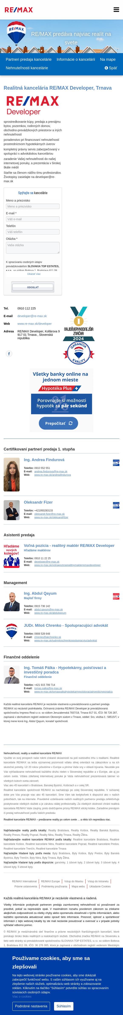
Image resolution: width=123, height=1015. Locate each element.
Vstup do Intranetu (98, 881)
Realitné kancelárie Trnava (51, 848)
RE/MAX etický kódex (83, 808)
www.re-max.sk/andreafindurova (52, 474)
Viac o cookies (21, 996)
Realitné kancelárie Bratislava (90, 839)
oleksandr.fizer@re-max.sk (49, 513)
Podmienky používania (54, 886)
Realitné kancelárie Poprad (70, 844)
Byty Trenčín (21, 857)
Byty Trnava (49, 857)
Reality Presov (12, 834)
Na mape (108, 59)
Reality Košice (79, 830)
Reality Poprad (29, 834)
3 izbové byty (108, 862)
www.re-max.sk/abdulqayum (50, 612)
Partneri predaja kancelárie (28, 59)
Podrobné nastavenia (31, 1006)
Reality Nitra (46, 834)
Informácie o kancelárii (76, 59)
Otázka (11, 238)
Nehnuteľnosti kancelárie (27, 68)
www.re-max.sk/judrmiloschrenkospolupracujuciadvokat (65, 640)
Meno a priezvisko (18, 200)
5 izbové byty (25, 866)
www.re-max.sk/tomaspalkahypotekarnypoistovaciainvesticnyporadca (73, 691)
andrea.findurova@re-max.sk (50, 471)
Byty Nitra (35, 857)
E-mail (11, 213)
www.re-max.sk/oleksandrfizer (51, 517)
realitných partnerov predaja (89, 799)
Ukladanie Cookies (100, 886)
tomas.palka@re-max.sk (48, 688)
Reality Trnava (63, 834)
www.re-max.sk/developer (34, 323)
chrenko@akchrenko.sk (47, 637)
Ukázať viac (34, 273)
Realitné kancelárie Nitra (40, 844)
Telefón (11, 226)
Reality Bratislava (58, 830)
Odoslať (33, 287)
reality (55, 819)
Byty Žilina (63, 857)
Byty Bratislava (61, 853)
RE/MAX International (24, 881)
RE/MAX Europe (50, 881)
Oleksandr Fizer (38, 502)
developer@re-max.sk (32, 316)
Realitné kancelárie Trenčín (19, 848)
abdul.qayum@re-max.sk (48, 609)
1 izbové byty (74, 862)
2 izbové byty (91, 862)
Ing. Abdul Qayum (40, 595)
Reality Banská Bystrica (104, 830)
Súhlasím (64, 1006)
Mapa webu (78, 886)
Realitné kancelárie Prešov (103, 844)
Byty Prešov (95, 853)
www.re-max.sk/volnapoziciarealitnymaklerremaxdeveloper (67, 565)
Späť (111, 68)
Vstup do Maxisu (73, 881)
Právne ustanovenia (25, 886)
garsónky (60, 862)
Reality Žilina (80, 834)
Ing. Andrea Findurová (44, 460)
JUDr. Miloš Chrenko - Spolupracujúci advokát (66, 625)
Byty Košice (79, 853)
